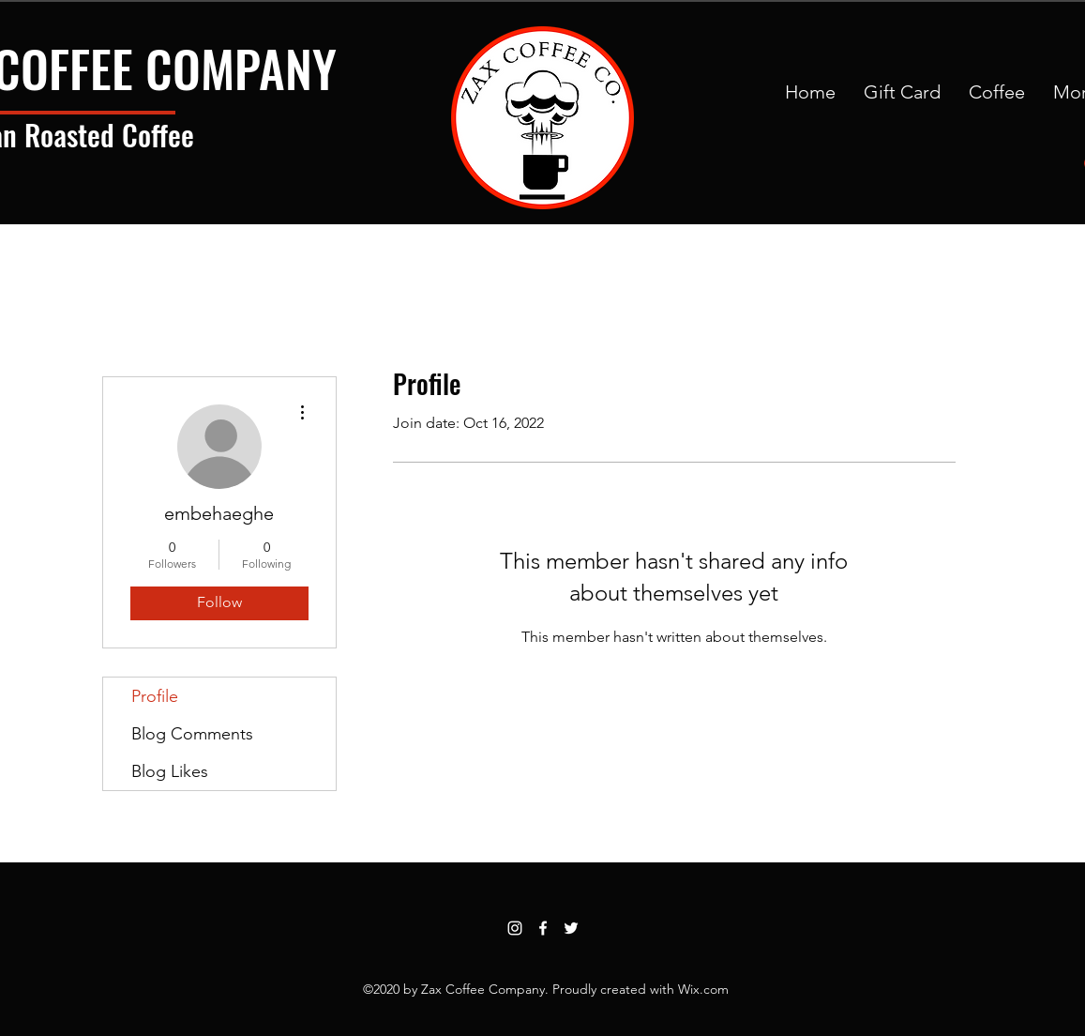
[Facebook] (543, 928)
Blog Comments (192, 734)
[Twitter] (571, 928)
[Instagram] (514, 928)
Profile (154, 696)
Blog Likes (169, 771)
